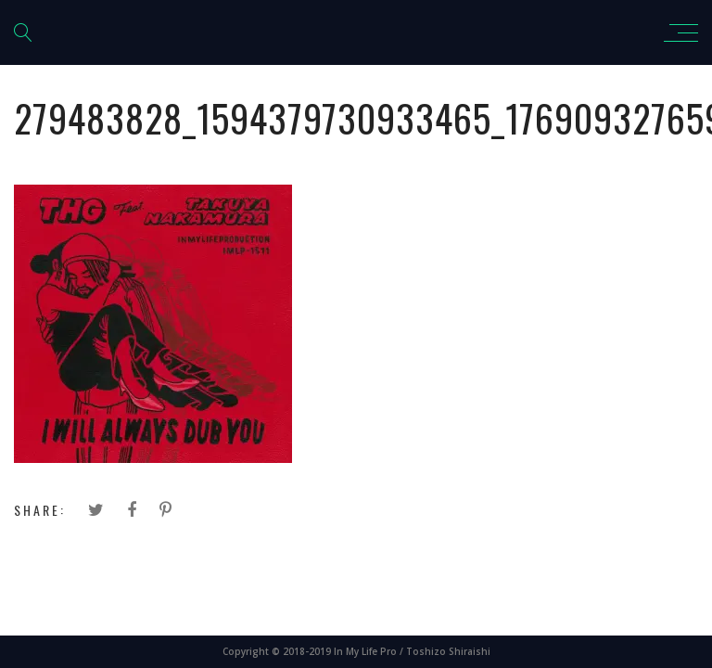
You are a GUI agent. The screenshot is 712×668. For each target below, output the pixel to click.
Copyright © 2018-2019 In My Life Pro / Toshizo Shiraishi (356, 651)
